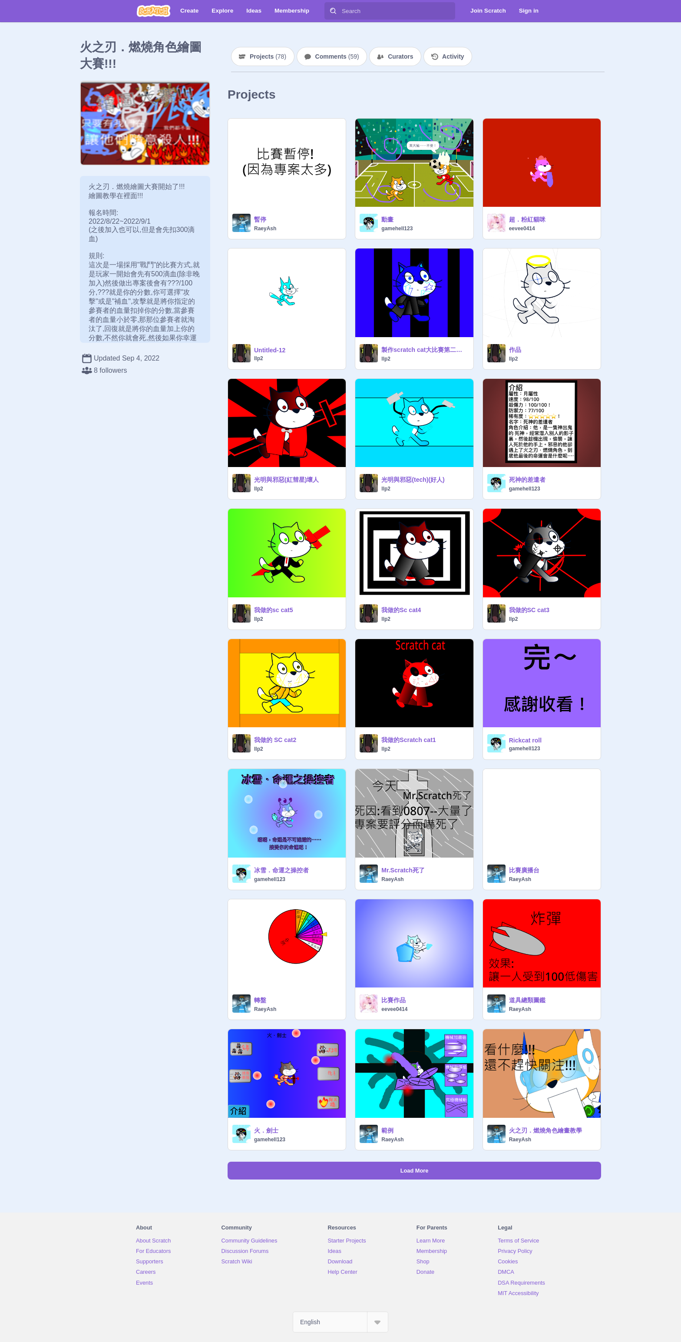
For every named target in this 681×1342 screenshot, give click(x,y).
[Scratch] (153, 11)
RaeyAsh (265, 228)
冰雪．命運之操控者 (281, 870)
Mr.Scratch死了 (403, 870)
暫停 (260, 219)
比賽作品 (393, 1000)
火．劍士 (266, 1130)
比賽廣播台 (524, 870)
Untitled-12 (269, 350)
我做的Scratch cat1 (408, 739)
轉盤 (260, 1000)
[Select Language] (340, 1322)
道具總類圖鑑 (527, 1000)
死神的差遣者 (527, 479)
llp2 (258, 358)
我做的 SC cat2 (275, 739)
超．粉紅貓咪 (527, 219)
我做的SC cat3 (529, 609)
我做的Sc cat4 (401, 609)
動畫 (387, 219)
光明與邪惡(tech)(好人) (412, 479)
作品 (515, 349)
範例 (387, 1130)
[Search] (333, 11)
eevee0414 (522, 228)
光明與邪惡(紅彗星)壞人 (286, 479)
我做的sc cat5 (273, 609)
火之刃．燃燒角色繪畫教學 (545, 1130)
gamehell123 (397, 228)
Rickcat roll (525, 740)
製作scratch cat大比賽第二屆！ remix (424, 349)
